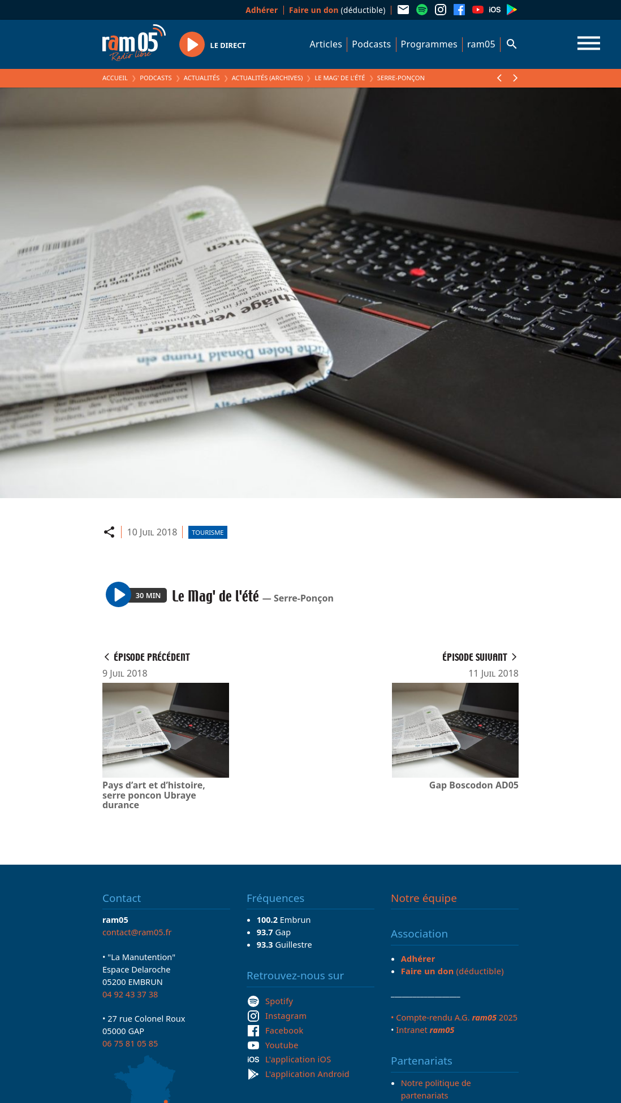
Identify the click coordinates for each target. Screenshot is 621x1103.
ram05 (481, 44)
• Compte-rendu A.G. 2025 (454, 1017)
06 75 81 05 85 (130, 1043)
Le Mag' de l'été (339, 77)
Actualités (202, 77)
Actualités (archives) (267, 77)
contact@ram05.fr (137, 932)
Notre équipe (424, 898)
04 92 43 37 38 (130, 994)
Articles (326, 44)
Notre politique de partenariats (436, 1089)
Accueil (115, 77)
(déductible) (337, 10)
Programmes (429, 44)
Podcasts (371, 44)
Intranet (425, 1029)
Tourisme (207, 532)
